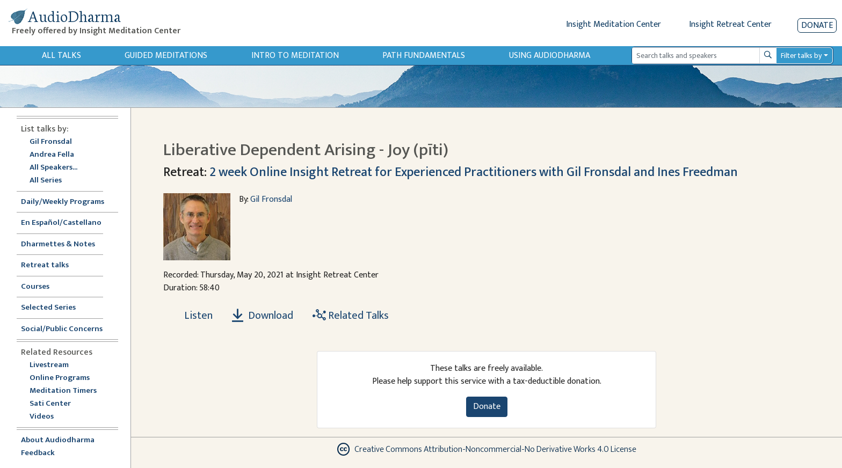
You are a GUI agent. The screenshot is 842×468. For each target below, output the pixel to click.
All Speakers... (53, 168)
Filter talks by (801, 55)
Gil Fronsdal (51, 142)
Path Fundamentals (423, 55)
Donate (817, 25)
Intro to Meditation (295, 55)
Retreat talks (45, 265)
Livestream (49, 365)
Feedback (38, 453)
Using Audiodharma (549, 55)
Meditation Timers (63, 391)
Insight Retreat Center (730, 24)
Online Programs (60, 378)
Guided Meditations (166, 55)
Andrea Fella (52, 155)
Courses (35, 287)
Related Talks (351, 315)
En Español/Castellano (61, 223)
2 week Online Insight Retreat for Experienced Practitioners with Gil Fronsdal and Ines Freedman (473, 172)
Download (262, 315)
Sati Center (50, 404)
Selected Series (55, 308)
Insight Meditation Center (613, 24)
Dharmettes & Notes (58, 244)
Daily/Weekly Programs (68, 202)
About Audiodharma (58, 440)
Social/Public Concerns (62, 329)
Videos (47, 417)
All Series (46, 180)
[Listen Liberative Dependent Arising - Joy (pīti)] (192, 315)
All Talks (61, 55)
